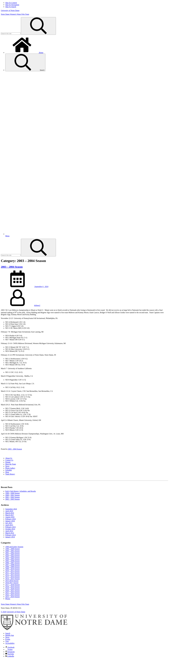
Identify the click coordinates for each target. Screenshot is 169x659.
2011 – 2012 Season (12, 573)
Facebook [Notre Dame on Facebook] (9, 647)
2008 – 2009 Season (12, 567)
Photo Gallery (10, 468)
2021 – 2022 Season (12, 593)
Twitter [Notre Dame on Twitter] (9, 649)
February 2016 (10, 519)
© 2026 (3, 612)
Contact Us (9, 460)
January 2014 (10, 537)
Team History (10, 474)
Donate (7, 462)
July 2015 (8, 523)
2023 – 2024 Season (12, 597)
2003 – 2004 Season (12, 266)
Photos (7, 599)
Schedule (8, 470)
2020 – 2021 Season (12, 591)
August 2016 (9, 517)
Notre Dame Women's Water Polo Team (15, 14)
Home (24, 53)
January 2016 (10, 521)
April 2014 (9, 531)
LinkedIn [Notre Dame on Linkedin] (9, 656)
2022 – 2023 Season (12, 595)
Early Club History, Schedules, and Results (20, 491)
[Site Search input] (10, 33)
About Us (8, 458)
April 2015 (9, 525)
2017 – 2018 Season (12, 585)
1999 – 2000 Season (12, 493)
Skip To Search (10, 7)
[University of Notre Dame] (34, 629)
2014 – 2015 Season (12, 579)
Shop (7, 472)
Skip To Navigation (12, 5)
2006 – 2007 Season (12, 563)
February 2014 (10, 535)
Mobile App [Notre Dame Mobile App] (9, 635)
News (7, 466)
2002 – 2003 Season (12, 499)
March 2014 (9, 533)
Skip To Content (11, 3)
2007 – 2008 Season (12, 565)
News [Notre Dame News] (7, 637)
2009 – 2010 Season (12, 569)
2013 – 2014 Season (12, 577)
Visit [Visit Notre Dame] (7, 641)
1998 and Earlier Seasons (14, 547)
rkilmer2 (37, 305)
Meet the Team (10, 464)
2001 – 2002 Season (12, 497)
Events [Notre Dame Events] (7, 639)
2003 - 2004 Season (15, 449)
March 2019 (9, 513)
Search (25, 62)
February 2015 (10, 527)
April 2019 (9, 511)
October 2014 (10, 529)
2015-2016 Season (11, 581)
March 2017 (9, 515)
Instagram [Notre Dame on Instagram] (10, 652)
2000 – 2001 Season (12, 495)
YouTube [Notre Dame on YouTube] (9, 654)
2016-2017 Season (11, 583)
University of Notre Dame (10, 10)
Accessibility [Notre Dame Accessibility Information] (10, 643)
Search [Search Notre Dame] (7, 633)
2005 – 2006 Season (12, 561)
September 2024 (11, 509)
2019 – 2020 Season (12, 589)
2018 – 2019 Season (12, 587)
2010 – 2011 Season (12, 571)
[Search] (38, 26)
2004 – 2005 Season (12, 559)
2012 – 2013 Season (12, 575)
